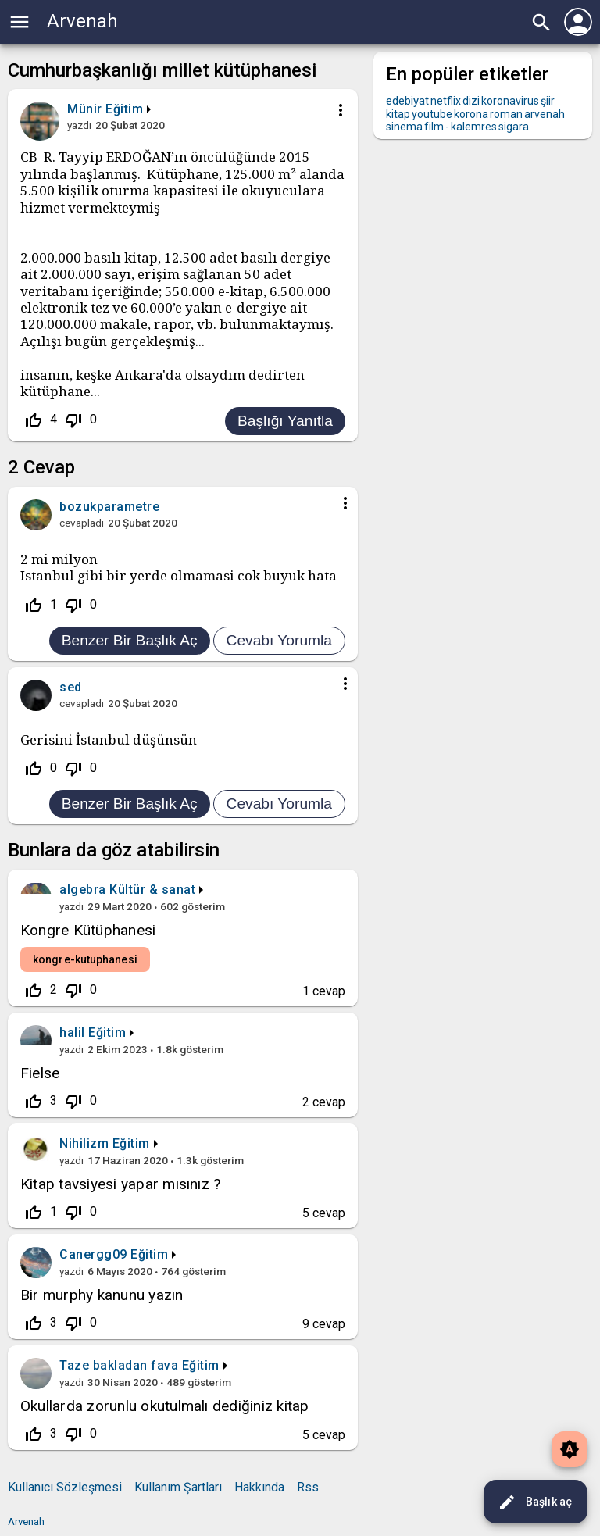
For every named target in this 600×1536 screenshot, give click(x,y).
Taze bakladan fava (118, 1365)
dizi (471, 101)
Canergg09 (93, 1254)
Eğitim (124, 109)
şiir (548, 101)
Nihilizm (84, 1143)
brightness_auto (569, 1449)
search (541, 22)
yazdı (79, 125)
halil (72, 1032)
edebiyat (407, 101)
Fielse (39, 1073)
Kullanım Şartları (178, 1487)
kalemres (474, 126)
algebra (82, 889)
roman (506, 114)
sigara (513, 126)
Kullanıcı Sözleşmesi (65, 1487)
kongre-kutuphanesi (85, 959)
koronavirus (510, 101)
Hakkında (259, 1487)
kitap (398, 114)
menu (19, 22)
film (434, 126)
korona (471, 114)
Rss (308, 1487)
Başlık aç (535, 1502)
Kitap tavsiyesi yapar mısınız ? (120, 1184)
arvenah (544, 114)
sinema (404, 126)
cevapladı (81, 522)
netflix (445, 101)
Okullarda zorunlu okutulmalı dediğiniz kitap (164, 1406)
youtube (432, 114)
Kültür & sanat (152, 889)
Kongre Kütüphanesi (87, 930)
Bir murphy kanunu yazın (102, 1295)
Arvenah (82, 21)
